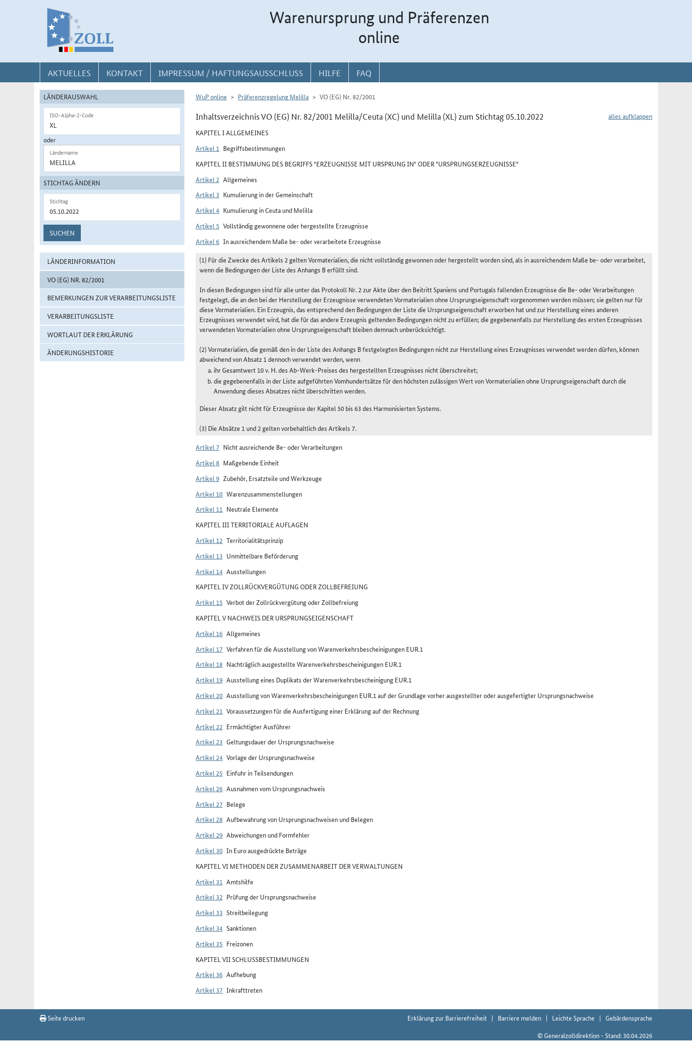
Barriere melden (519, 1017)
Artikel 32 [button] (209, 896)
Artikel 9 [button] (207, 478)
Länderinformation (81, 261)
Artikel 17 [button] (209, 649)
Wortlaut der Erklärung (90, 334)
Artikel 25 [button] (209, 772)
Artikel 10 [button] (209, 493)
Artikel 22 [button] (209, 726)
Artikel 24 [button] (209, 757)
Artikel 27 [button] (209, 804)
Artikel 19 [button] (209, 679)
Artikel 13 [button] (209, 555)
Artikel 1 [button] (207, 148)
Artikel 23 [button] (209, 741)
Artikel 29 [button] (209, 834)
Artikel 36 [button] (209, 974)
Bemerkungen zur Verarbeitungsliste (111, 297)
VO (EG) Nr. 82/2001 (75, 279)
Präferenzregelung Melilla (273, 96)
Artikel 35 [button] (209, 943)
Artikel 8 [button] (207, 462)
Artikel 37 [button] (209, 990)
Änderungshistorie (80, 352)
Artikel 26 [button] (209, 788)
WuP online (211, 96)
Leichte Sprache (573, 1017)
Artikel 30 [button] (209, 850)
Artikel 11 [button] (209, 509)
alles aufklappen (630, 116)
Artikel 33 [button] (209, 912)
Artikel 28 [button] (209, 819)
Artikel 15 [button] (209, 602)
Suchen (62, 232)
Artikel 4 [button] (207, 210)
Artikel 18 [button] (209, 664)
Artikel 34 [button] (209, 928)
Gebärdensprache (629, 1017)
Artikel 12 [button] (209, 540)
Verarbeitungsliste (80, 316)
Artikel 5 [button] (207, 225)
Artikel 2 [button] (207, 179)
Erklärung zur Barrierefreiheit (447, 1017)
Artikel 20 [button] (209, 695)
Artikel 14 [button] (209, 571)
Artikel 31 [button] (209, 881)
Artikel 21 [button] (209, 711)
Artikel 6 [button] (207, 241)
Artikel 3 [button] (207, 194)
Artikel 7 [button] (207, 447)
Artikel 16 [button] (209, 633)
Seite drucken (62, 1017)
